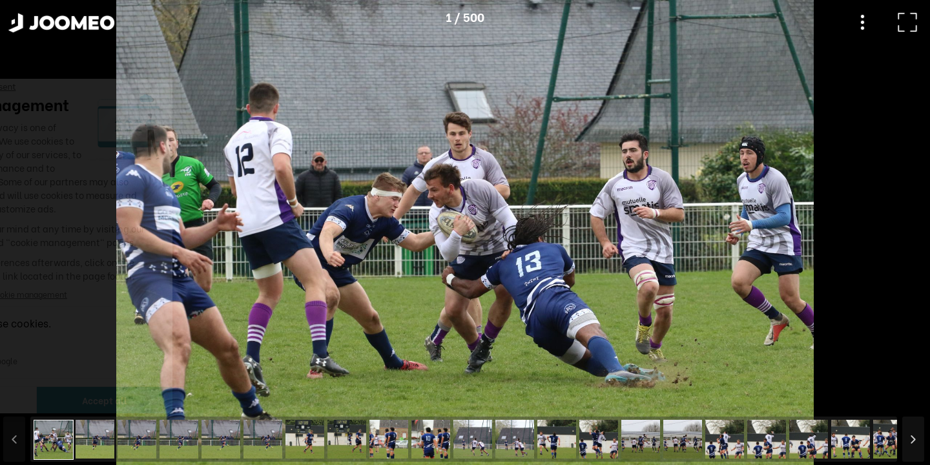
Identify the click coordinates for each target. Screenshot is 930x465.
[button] (34, 398)
